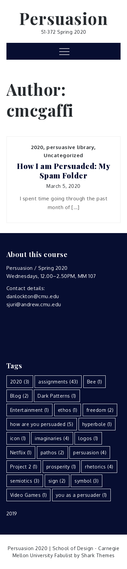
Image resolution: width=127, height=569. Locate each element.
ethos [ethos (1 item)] (68, 410)
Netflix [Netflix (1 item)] (21, 452)
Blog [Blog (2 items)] (19, 396)
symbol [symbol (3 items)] (87, 481)
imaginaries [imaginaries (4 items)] (52, 438)
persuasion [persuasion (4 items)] (89, 452)
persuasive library (70, 147)
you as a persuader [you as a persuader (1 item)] (81, 495)
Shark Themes (98, 555)
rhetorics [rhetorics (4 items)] (99, 467)
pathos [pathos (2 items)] (52, 452)
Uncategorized (63, 155)
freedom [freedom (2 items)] (100, 410)
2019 (11, 513)
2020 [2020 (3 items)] (19, 382)
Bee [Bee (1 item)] (94, 382)
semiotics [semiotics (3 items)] (25, 481)
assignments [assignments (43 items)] (58, 382)
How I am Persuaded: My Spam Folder (63, 170)
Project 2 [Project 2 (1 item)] (24, 467)
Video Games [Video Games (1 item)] (28, 495)
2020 (37, 147)
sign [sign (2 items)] (57, 481)
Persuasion (63, 18)
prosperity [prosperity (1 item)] (61, 467)
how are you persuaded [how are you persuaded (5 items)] (41, 424)
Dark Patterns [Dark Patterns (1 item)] (57, 396)
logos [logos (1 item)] (88, 438)
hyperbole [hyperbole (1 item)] (97, 424)
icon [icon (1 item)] (18, 438)
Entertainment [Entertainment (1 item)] (29, 410)
